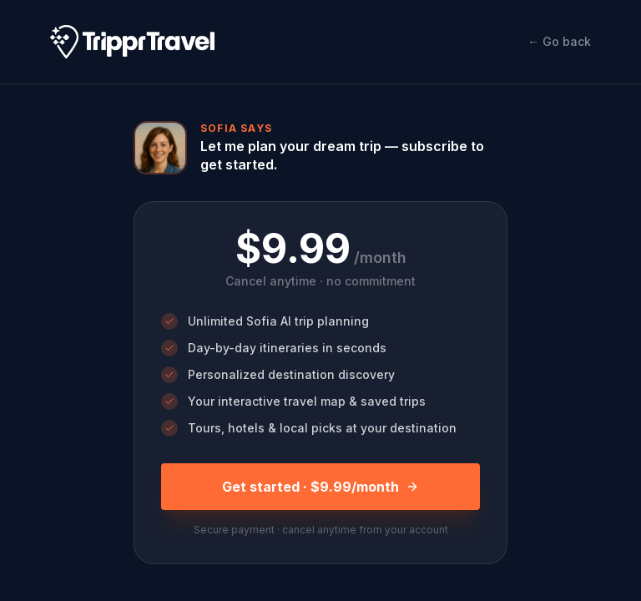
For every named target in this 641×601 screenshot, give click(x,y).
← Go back (559, 41)
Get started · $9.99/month (320, 486)
